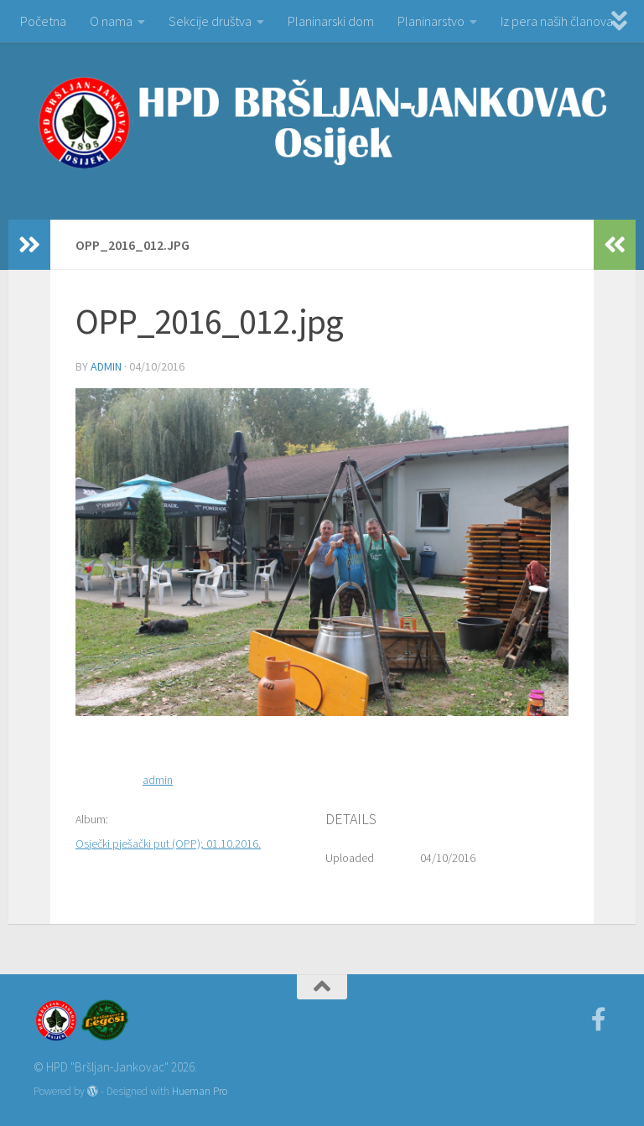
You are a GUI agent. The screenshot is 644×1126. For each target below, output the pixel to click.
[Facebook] (598, 1019)
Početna (43, 21)
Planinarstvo (431, 21)
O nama (111, 21)
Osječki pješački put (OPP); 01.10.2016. (168, 843)
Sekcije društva (210, 21)
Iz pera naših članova (557, 21)
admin (106, 366)
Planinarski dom (331, 21)
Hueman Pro (199, 1091)
